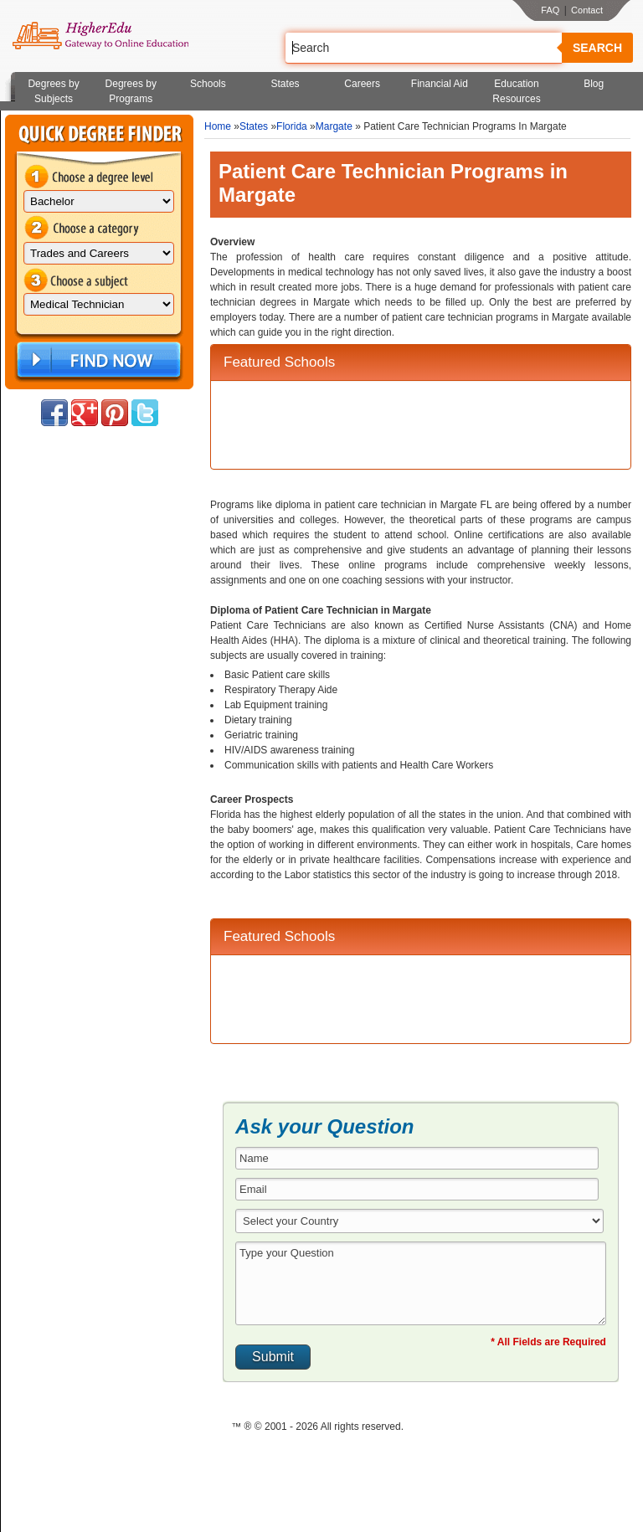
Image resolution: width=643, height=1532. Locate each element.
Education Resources (516, 91)
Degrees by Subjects (53, 91)
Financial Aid (439, 84)
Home (217, 126)
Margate (334, 126)
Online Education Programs (100, 36)
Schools (208, 84)
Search (597, 47)
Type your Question (420, 1283)
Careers (362, 84)
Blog (594, 84)
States (285, 84)
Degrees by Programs (131, 91)
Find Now (97, 360)
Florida (291, 126)
